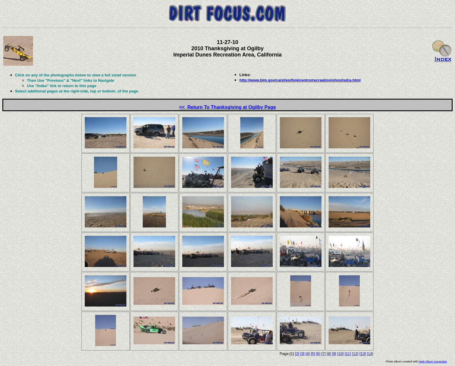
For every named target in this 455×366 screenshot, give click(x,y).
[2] (297, 353)
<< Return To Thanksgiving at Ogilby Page (227, 107)
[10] (340, 353)
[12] (355, 353)
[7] (323, 353)
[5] (313, 353)
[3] (302, 353)
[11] (348, 353)
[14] (370, 353)
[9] (334, 353)
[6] (318, 353)
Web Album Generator (433, 361)
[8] (329, 353)
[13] (363, 353)
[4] (307, 353)
